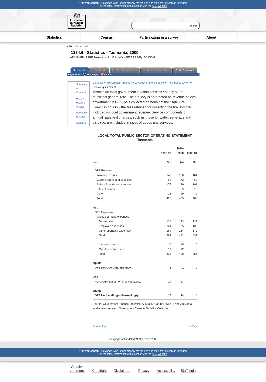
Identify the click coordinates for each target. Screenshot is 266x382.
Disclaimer (122, 370)
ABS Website (159, 5)
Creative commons (77, 368)
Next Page (192, 326)
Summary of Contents (81, 88)
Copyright (99, 370)
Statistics (54, 37)
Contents (81, 122)
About (211, 37)
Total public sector (178, 82)
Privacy (143, 370)
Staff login (188, 370)
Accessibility (166, 370)
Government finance (118, 82)
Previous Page (100, 326)
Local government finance (149, 82)
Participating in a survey (159, 37)
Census (106, 37)
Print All (106, 74)
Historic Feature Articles (80, 102)
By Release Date (78, 46)
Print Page (90, 74)
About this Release (82, 114)
